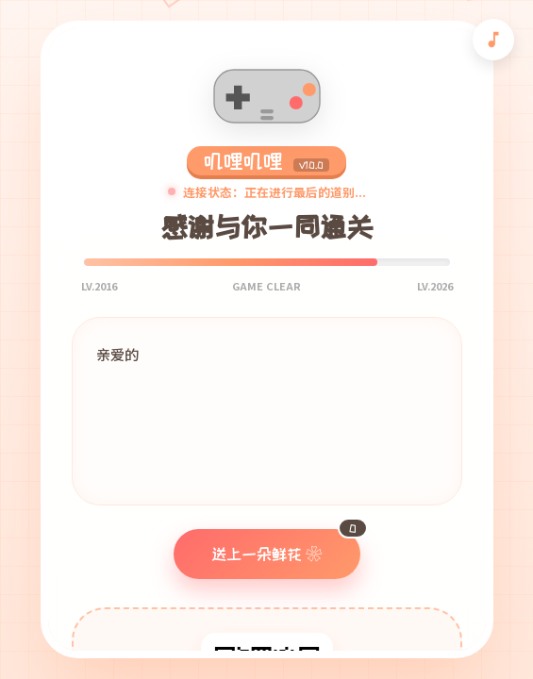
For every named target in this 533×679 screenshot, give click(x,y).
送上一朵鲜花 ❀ (285, 545)
